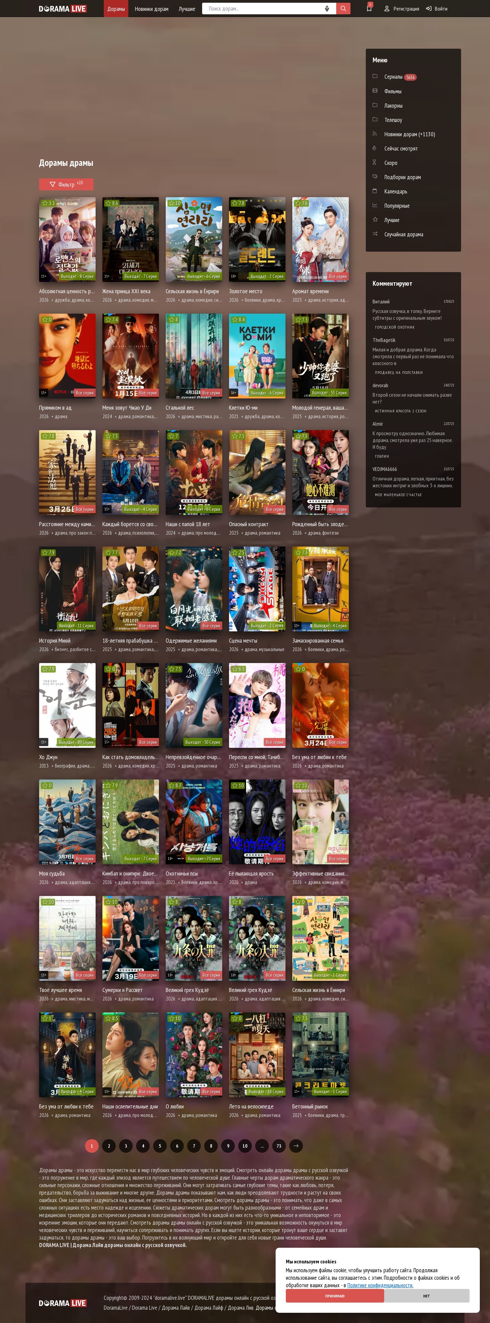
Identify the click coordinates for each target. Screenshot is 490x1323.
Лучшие (187, 9)
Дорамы (116, 9)
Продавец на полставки (399, 372)
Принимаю (335, 1295)
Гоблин (382, 456)
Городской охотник (395, 327)
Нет (426, 1295)
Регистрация (402, 8)
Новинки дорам (151, 9)
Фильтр (66, 183)
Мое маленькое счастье (398, 494)
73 (279, 1146)
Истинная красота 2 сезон (401, 410)
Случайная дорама (404, 234)
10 (245, 1146)
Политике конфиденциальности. (380, 1285)
